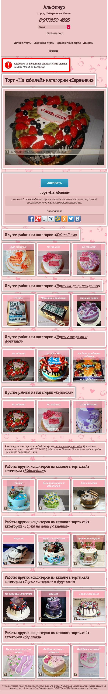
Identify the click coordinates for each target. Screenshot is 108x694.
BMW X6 (18, 538)
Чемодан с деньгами (53, 298)
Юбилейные (66, 235)
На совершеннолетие (18, 593)
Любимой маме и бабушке (53, 651)
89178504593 (37, 449)
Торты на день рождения (77, 286)
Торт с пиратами (54, 538)
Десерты (88, 42)
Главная (53, 50)
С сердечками (88, 404)
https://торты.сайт (28, 688)
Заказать (54, 183)
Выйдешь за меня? (89, 649)
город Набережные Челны (54, 13)
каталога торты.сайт (68, 446)
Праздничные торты (69, 42)
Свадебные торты (44, 42)
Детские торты (22, 42)
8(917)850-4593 (54, 20)
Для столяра (89, 483)
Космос (53, 593)
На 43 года (53, 353)
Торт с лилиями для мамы (18, 651)
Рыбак (19, 483)
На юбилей (53, 247)
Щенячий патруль (89, 538)
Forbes (18, 298)
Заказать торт (55, 33)
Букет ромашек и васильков (54, 484)
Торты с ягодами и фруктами (48, 582)
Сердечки (63, 392)
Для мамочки (19, 247)
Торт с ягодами (89, 593)
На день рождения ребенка (89, 355)
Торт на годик (89, 298)
